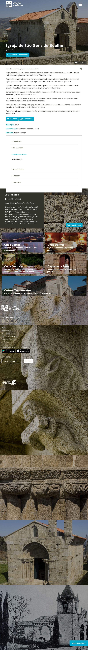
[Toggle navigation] (80, 4)
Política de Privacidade (9, 336)
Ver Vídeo (12, 119)
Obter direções (74, 225)
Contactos (16, 182)
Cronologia (16, 141)
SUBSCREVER (28, 361)
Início (7, 69)
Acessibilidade (18, 169)
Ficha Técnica (6, 333)
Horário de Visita (19, 154)
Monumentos (14, 69)
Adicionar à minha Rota (17, 55)
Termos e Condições (8, 339)
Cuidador (16, 176)
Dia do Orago (17, 148)
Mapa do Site (6, 331)
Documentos (26, 119)
